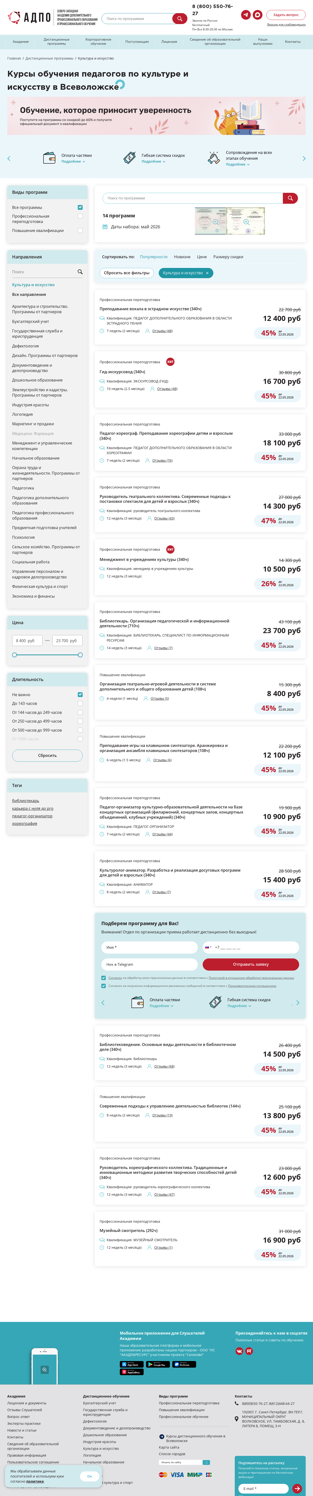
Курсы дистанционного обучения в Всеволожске (195, 1438)
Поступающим (137, 42)
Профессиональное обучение (184, 1416)
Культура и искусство (33, 284)
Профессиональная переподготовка (130, 299)
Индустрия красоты (30, 404)
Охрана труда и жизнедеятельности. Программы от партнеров (46, 473)
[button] (207, 947)
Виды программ (173, 1396)
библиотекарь (25, 800)
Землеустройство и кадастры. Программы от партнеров (40, 392)
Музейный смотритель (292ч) (128, 1230)
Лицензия (169, 42)
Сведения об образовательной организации (215, 41)
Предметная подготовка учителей (44, 527)
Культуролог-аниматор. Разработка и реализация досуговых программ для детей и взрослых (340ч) (170, 873)
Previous (8, 158)
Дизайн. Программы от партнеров (45, 355)
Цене (202, 256)
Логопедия (22, 414)
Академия (21, 42)
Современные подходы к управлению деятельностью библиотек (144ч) (170, 1106)
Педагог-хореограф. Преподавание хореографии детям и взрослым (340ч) (166, 436)
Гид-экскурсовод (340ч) (122, 371)
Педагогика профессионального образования (43, 515)
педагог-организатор (32, 815)
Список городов (172, 1454)
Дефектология (25, 345)
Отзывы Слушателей (24, 1409)
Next (304, 158)
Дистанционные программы (57, 41)
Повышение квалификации (122, 675)
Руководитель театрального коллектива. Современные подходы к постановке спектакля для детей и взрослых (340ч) (165, 499)
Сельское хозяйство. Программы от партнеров (46, 549)
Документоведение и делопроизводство (32, 368)
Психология (23, 537)
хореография (24, 823)
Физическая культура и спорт (40, 586)
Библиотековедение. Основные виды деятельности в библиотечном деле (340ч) (168, 1047)
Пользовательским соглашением (252, 986)
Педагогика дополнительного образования (40, 500)
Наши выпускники (262, 41)
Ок (89, 1476)
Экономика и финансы (33, 596)
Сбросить (47, 755)
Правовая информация (26, 1455)
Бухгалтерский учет (30, 321)
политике (35, 1481)
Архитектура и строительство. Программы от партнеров (40, 309)
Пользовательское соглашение (33, 1462)
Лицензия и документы (26, 1403)
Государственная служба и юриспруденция (37, 333)
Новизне (182, 256)
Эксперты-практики (24, 1423)
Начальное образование (36, 457)
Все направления (29, 294)
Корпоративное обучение (98, 41)
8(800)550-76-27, (255, 1403)
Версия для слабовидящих (286, 24)
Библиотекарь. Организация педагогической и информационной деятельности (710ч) (164, 624)
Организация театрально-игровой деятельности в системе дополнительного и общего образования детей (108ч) (158, 687)
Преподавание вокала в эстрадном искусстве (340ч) (150, 308)
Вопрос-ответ (18, 1416)
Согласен (115, 978)
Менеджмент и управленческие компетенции (42, 445)
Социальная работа (31, 561)
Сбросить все (126, 273)
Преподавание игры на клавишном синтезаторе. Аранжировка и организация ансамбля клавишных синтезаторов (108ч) (164, 748)
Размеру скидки (228, 256)
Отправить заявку (251, 964)
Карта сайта (169, 1447)
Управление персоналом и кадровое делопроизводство (39, 574)
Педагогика (23, 487)
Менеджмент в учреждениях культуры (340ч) (144, 559)
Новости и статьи (21, 1430)
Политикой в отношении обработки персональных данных (251, 978)
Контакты (293, 42)
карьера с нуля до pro (32, 808)
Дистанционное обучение (106, 1396)
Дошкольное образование (37, 379)
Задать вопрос (286, 14)
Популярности (153, 256)
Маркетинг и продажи (33, 423)
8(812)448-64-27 (282, 1403)
